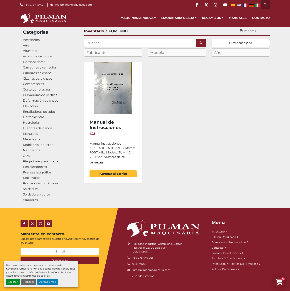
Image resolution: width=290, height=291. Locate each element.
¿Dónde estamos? (144, 276)
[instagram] (215, 4)
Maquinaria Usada (177, 18)
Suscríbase (60, 260)
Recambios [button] (211, 18)
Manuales (238, 18)
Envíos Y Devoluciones (226, 253)
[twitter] (206, 4)
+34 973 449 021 (34, 4)
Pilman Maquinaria (224, 237)
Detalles (96, 162)
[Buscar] (140, 43)
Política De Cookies (224, 269)
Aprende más (47, 281)
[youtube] (225, 4)
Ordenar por (240, 43)
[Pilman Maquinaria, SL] (163, 228)
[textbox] (99, 52)
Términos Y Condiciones (227, 258)
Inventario (218, 231)
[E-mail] (60, 251)
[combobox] (113, 52)
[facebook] (196, 4)
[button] (138, 18)
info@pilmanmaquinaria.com (73, 4)
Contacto (261, 18)
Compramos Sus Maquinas (229, 242)
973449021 (139, 263)
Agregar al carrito (113, 173)
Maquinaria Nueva (137, 18)
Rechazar (28, 281)
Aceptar (13, 281)
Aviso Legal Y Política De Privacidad (235, 263)
